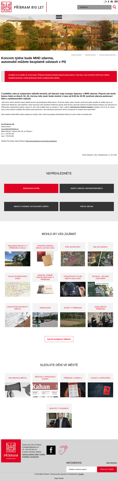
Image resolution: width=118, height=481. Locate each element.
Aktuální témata (90, 55)
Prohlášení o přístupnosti (30, 457)
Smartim (81, 474)
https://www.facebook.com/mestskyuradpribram (41, 141)
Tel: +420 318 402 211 (29, 449)
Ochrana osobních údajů (30, 454)
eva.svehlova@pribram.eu (10, 129)
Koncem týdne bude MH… (108, 55)
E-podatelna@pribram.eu (30, 447)
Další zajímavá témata (59, 339)
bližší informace (111, 463)
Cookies (42, 454)
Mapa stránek (59, 478)
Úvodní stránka (76, 55)
